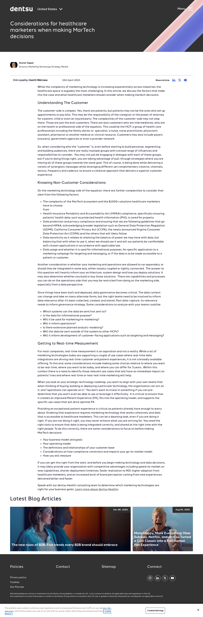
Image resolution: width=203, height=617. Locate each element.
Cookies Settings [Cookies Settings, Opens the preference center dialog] (155, 611)
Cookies (14, 582)
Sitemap (109, 567)
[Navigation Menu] (185, 9)
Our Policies (17, 587)
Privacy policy (18, 577)
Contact (63, 567)
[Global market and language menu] (50, 9)
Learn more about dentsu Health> (97, 489)
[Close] (198, 610)
